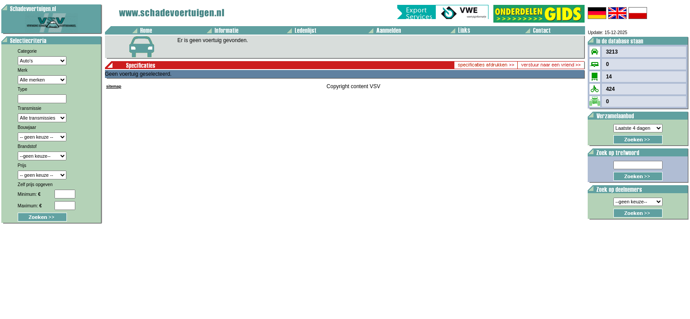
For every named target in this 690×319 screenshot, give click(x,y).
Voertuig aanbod (2, 1)
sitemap (113, 86)
